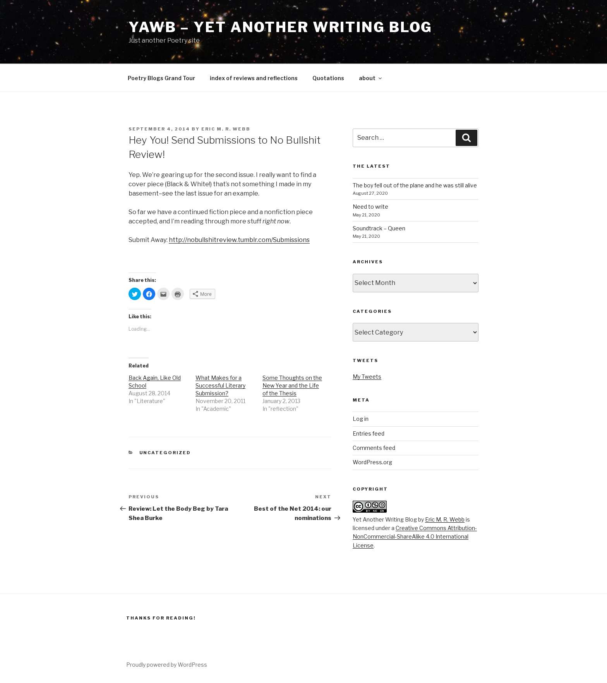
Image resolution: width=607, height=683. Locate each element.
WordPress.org (372, 462)
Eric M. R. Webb (225, 129)
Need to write (370, 206)
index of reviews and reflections (254, 78)
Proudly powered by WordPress (166, 664)
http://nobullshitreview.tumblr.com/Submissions (239, 240)
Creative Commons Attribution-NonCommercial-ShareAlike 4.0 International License (415, 537)
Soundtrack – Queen (379, 228)
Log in (361, 418)
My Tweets (367, 376)
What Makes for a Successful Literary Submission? (220, 385)
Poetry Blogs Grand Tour (161, 78)
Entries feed (368, 433)
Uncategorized (165, 452)
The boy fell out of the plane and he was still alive (415, 185)
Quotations (328, 78)
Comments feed (374, 447)
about (371, 78)
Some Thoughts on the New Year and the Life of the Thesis (292, 385)
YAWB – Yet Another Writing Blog (280, 27)
